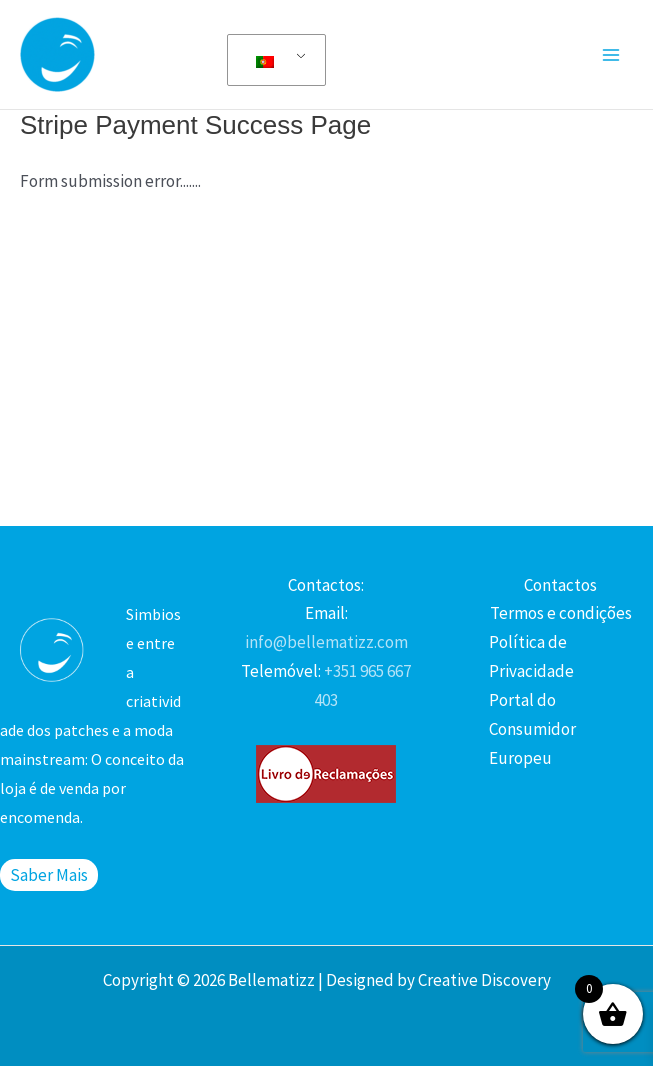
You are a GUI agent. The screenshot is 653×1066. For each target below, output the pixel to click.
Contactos (560, 585)
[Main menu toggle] (611, 55)
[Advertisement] (326, 356)
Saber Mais (49, 875)
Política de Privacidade (531, 656)
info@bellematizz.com (326, 642)
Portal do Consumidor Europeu (532, 729)
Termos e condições (561, 613)
